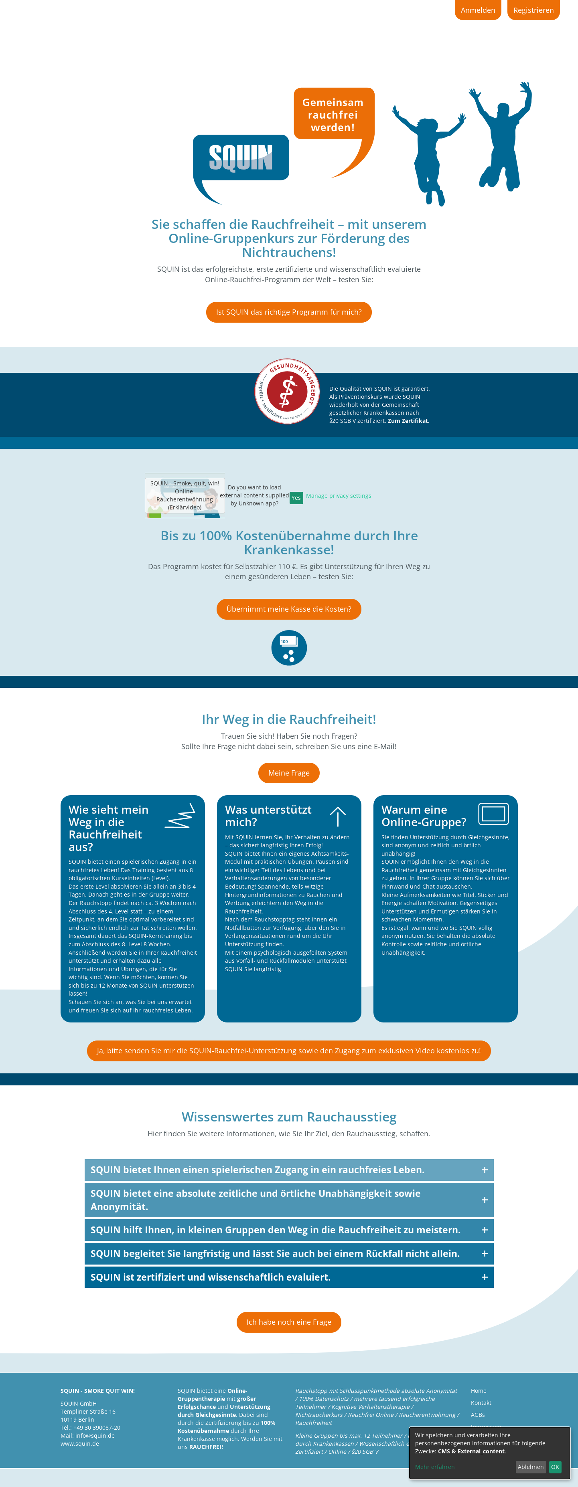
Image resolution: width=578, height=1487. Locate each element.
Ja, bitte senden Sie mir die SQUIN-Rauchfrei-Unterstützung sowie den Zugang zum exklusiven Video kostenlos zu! (289, 1050)
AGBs (478, 1414)
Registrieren (533, 10)
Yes (296, 497)
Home (479, 1390)
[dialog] (490, 1453)
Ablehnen (531, 1467)
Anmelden (478, 10)
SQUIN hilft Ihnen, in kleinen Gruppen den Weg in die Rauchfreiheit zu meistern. (276, 1229)
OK (555, 1467)
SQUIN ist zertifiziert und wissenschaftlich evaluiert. (211, 1277)
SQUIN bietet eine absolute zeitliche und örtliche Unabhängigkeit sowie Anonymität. (256, 1200)
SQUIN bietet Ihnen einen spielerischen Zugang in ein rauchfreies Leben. (258, 1169)
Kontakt (481, 1402)
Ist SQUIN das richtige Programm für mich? (289, 312)
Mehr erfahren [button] (435, 1467)
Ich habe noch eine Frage (289, 1322)
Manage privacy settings (338, 495)
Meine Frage (289, 773)
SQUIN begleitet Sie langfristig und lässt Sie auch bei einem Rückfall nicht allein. (275, 1253)
